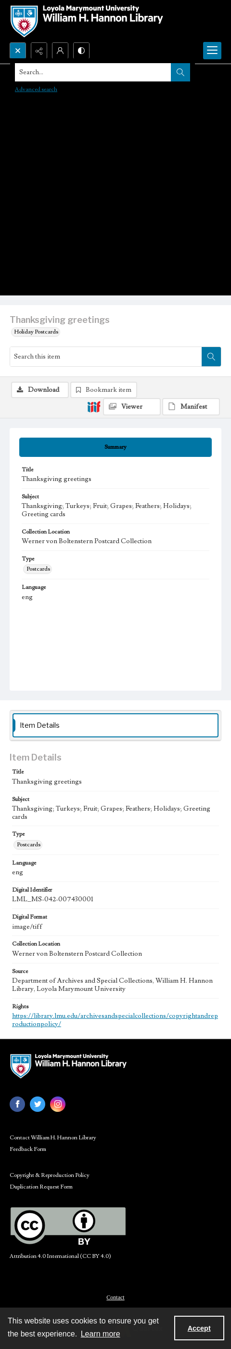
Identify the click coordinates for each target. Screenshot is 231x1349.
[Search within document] (211, 356)
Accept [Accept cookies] (199, 1328)
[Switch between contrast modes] (81, 50)
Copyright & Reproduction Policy (50, 1175)
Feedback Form (28, 1149)
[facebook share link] (17, 1104)
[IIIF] (94, 406)
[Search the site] (93, 72)
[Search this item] (106, 356)
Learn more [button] (100, 1334)
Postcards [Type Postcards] (38, 569)
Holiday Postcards (36, 331)
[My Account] (60, 50)
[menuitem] (115, 1297)
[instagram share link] (57, 1104)
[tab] (115, 447)
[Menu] (212, 50)
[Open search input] (18, 50)
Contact (115, 1297)
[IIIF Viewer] (132, 406)
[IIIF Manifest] (191, 406)
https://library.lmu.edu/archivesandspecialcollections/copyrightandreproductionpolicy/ (115, 1020)
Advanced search (36, 89)
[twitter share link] (37, 1104)
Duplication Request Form (41, 1186)
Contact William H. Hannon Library (53, 1137)
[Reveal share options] (39, 50)
